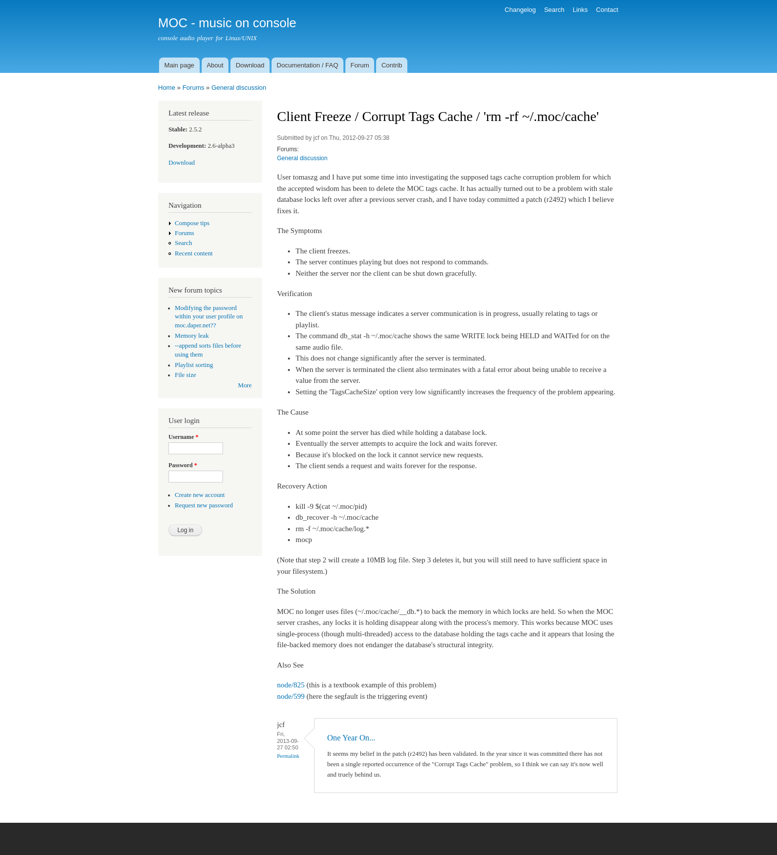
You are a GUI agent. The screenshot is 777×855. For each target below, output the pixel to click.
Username (183, 436)
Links (580, 9)
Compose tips (192, 223)
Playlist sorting (194, 365)
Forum (359, 65)
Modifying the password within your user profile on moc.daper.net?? (209, 317)
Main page (179, 65)
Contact (607, 9)
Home (166, 87)
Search (554, 9)
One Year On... (351, 737)
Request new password (204, 505)
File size (185, 374)
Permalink (288, 756)
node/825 (291, 685)
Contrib (392, 65)
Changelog (520, 9)
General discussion (239, 87)
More (245, 385)
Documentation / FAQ (307, 65)
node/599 (291, 696)
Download (250, 65)
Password (182, 465)
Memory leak (192, 335)
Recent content (194, 253)
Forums (193, 87)
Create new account (200, 494)
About (215, 65)
